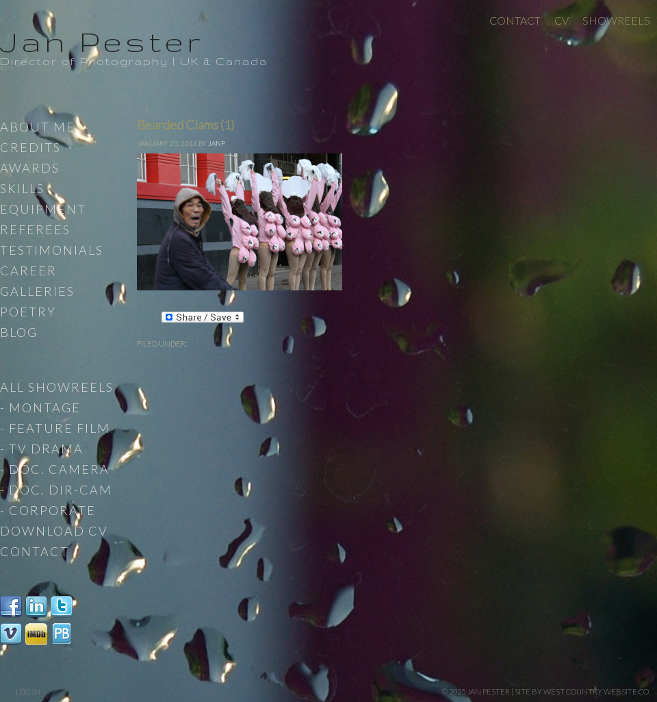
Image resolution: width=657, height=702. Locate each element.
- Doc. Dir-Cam (56, 489)
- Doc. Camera (55, 469)
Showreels (616, 20)
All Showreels (57, 386)
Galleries (37, 291)
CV (561, 20)
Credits (30, 147)
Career (28, 270)
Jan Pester (102, 41)
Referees (35, 229)
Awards (30, 167)
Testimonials (51, 250)
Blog (19, 332)
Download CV (54, 530)
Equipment (43, 208)
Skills (22, 188)
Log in (28, 691)
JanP (216, 143)
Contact (515, 20)
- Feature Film (55, 428)
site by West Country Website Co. (582, 691)
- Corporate (48, 510)
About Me (37, 126)
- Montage (40, 407)
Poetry (28, 311)
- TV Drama (41, 448)
